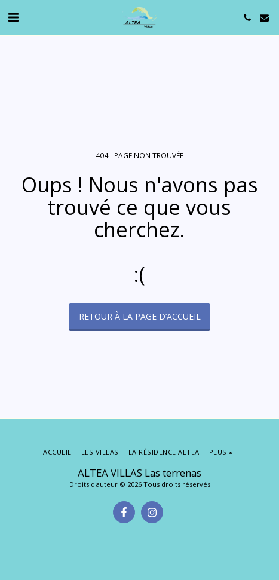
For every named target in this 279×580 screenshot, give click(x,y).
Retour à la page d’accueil (140, 316)
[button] (13, 17)
